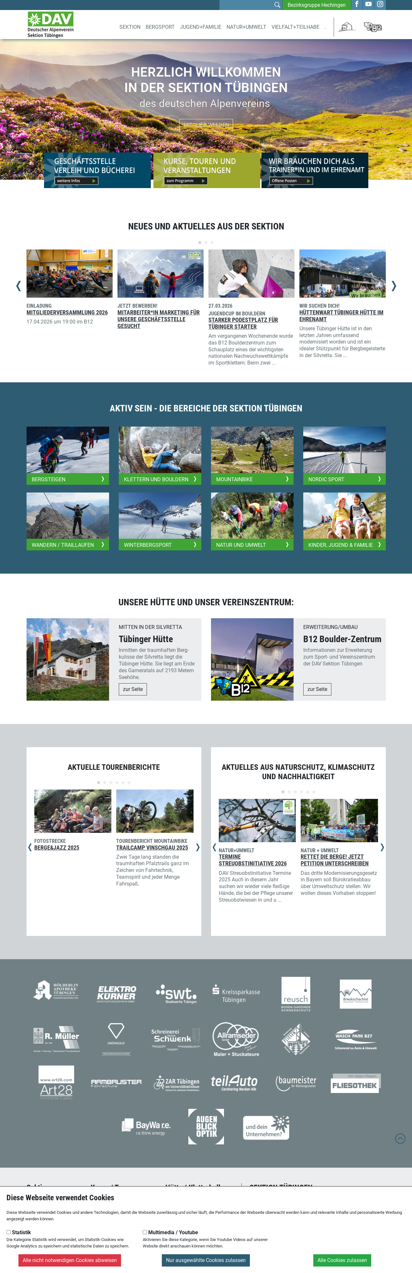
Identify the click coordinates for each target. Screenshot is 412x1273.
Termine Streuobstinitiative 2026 (253, 860)
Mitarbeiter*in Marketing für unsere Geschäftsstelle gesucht (158, 319)
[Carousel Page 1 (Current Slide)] (199, 242)
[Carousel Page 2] (206, 242)
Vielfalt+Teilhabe (295, 27)
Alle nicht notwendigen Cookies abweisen (70, 1260)
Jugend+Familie (200, 27)
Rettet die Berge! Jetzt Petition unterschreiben (335, 860)
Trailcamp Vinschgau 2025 (152, 847)
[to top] (400, 1142)
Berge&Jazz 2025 (56, 847)
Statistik (18, 1232)
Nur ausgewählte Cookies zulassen (206, 1260)
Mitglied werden (206, 125)
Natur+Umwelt (246, 27)
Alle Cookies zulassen (342, 1260)
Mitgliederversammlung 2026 (67, 312)
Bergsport (160, 27)
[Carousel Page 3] (212, 242)
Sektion (129, 27)
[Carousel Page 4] (117, 782)
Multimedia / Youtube (170, 1232)
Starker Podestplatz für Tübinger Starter (243, 323)
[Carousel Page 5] (123, 782)
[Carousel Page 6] (129, 782)
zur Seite (133, 689)
